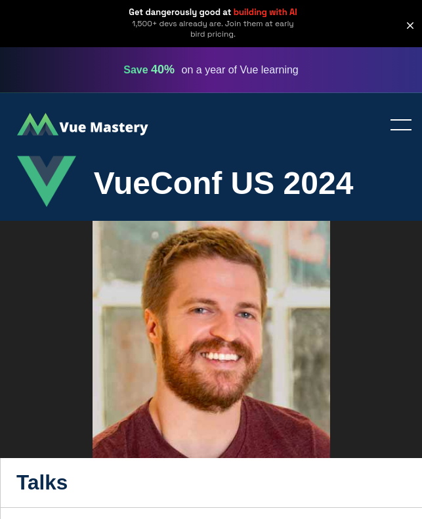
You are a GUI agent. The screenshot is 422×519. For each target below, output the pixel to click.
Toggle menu (395, 126)
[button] (410, 25)
